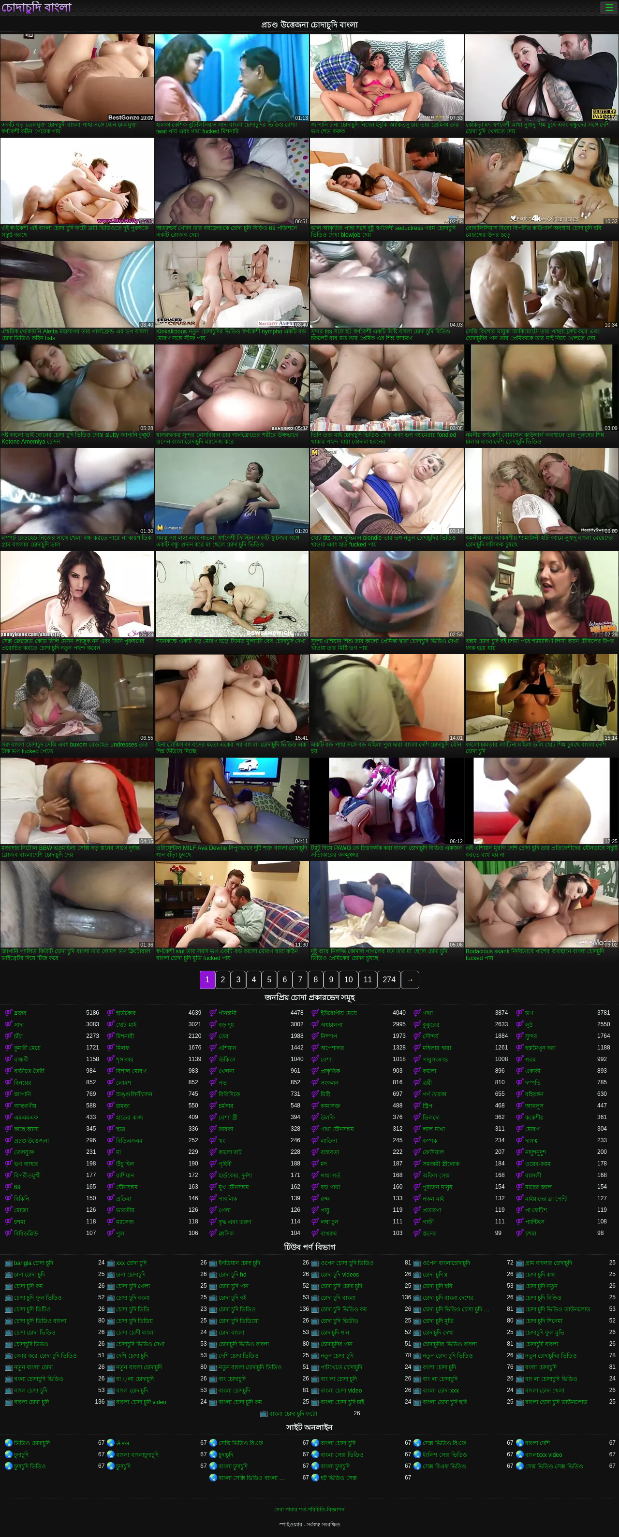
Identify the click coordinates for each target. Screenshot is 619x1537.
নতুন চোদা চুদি (337, 1355)
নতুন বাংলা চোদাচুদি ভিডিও (250, 1367)
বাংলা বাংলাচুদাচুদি (137, 1454)
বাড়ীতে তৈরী (29, 1071)
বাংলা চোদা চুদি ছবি (445, 1402)
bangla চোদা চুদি (33, 1263)
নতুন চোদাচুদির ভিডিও (551, 1355)
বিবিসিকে (229, 1094)
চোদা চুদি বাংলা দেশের (448, 1297)
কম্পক (430, 1140)
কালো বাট (230, 1152)
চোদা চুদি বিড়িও (543, 1297)
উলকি (328, 1117)
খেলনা (226, 1071)
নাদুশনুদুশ (535, 1152)
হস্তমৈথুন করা (540, 1048)
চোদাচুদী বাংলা (541, 1344)
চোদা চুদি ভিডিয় (134, 1321)
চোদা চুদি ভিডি (132, 1309)
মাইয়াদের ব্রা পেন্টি (546, 1198)
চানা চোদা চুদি (29, 1274)
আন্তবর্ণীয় (25, 1106)
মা (118, 1152)
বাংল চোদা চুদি (30, 1390)
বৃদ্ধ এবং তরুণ (235, 1222)
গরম (530, 1059)
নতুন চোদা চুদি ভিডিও (448, 1355)
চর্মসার (226, 1106)
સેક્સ (123, 1443)
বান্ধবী (21, 1059)
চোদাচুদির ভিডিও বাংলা (450, 1344)
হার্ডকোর (126, 1013)
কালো (429, 1071)
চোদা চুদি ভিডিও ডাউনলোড (557, 1309)
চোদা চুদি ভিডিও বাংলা (40, 1321)
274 (389, 980)
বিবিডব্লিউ (26, 1233)
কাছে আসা (26, 1129)
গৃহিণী (225, 1164)
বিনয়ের (22, 1082)
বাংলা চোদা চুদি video (141, 1402)
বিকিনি (21, 1198)
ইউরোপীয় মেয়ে (339, 1013)
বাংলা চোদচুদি (234, 1390)
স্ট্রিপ (427, 1106)
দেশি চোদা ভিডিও (239, 1355)
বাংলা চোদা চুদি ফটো (293, 1413)
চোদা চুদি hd (233, 1274)
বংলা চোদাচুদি (541, 1367)
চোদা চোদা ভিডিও (35, 1332)
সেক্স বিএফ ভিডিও (444, 1466)
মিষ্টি (325, 1094)
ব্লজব (20, 1013)
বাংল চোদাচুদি (131, 1390)
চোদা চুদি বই (233, 1297)
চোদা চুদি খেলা (133, 1286)
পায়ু (325, 1210)
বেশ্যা (327, 1059)
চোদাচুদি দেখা (438, 1332)
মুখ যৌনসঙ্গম (234, 1187)
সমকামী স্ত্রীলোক (441, 1164)
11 (368, 980)
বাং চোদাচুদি (232, 1379)
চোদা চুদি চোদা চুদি (341, 1286)
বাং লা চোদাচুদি (440, 1379)
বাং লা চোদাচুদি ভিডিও (551, 1379)
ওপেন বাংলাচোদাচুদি (446, 1263)
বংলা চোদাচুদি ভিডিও (38, 1379)
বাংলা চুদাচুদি (233, 1466)
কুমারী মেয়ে (27, 1048)
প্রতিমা (123, 1198)
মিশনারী (125, 1036)
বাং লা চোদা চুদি (339, 1379)
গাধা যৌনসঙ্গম (337, 1129)
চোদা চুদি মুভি (438, 1321)
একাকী (532, 1071)
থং (222, 1140)
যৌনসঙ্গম (127, 1187)
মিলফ (123, 1048)
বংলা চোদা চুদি (439, 1367)
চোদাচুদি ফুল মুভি (545, 1332)
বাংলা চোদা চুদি (31, 1402)
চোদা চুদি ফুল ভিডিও (38, 1297)
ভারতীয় (125, 1210)
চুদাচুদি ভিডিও (30, 1466)
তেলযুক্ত (24, 1152)
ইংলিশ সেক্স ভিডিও (445, 1454)
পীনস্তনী (227, 1013)
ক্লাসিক (226, 1233)
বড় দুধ (226, 1024)
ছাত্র (120, 1129)
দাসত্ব (531, 1140)
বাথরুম (329, 1233)
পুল (120, 1233)
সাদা (19, 1024)
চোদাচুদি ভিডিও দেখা (140, 1344)
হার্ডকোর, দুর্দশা (235, 1175)
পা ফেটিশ (536, 1210)
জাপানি (22, 1094)
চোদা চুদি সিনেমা (544, 1321)
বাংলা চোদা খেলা (545, 1390)
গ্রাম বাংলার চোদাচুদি (549, 1263)
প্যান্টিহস (535, 1222)
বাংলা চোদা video (341, 1390)
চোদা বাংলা (231, 1332)
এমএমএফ (26, 1117)
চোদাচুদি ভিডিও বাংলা (244, 1344)
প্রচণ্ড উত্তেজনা (31, 1140)
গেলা (225, 1210)
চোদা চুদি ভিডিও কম (344, 1309)
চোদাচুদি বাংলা (36, 7)
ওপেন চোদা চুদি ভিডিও (347, 1263)
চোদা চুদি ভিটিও (32, 1309)
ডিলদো (431, 1117)
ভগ (529, 1013)
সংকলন (330, 1082)
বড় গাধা (330, 1187)
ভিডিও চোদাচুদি (32, 1443)
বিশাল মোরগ (131, 1071)
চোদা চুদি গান (234, 1286)
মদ (324, 1164)
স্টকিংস (227, 1059)
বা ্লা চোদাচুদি (134, 1379)
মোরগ (532, 1129)
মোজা (21, 1210)
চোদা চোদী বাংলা (135, 1332)
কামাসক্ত (330, 1106)
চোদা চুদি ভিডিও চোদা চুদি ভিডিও (459, 1309)
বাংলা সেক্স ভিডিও (342, 1454)
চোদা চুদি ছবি (438, 1286)
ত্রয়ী (427, 1082)
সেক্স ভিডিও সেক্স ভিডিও (554, 1466)
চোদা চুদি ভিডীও (339, 1321)
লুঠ (528, 1024)
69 (17, 1187)
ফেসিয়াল (433, 1152)
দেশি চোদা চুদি (132, 1355)
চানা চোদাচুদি (130, 1274)
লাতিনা (329, 1140)
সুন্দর (531, 1036)
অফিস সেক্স (436, 1175)
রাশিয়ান (125, 1175)
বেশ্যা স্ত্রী (228, 1117)
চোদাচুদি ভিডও (31, 1344)
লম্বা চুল (330, 1222)
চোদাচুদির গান (337, 1344)
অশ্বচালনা (331, 1024)
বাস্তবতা (330, 1152)
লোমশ (123, 1082)
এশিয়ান (227, 1048)
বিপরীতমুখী (27, 1175)
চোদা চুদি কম (28, 1286)
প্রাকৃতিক (330, 1071)
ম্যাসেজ (125, 1222)
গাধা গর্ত (330, 1175)
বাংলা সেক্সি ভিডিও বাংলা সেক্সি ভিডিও (255, 1478)
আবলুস (534, 1106)
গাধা (428, 1013)
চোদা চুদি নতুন (541, 1286)
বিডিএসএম (129, 1140)
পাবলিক (228, 1198)
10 (348, 980)
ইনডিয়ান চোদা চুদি (240, 1263)
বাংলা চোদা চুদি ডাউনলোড (556, 1402)
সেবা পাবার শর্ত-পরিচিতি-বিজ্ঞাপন (309, 1509)
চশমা (19, 1222)
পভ (223, 1082)
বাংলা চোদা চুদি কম (240, 1402)
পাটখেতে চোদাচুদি (341, 1367)
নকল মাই (433, 1198)
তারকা (226, 1129)
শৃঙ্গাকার (124, 1059)
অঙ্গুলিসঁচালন (134, 1094)
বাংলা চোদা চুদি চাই (342, 1402)
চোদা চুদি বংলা (132, 1297)
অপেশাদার (332, 1048)
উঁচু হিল (124, 1164)
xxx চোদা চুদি (131, 1263)
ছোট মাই (126, 1024)
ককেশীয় (534, 1117)
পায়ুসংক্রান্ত (435, 1059)
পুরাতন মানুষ (437, 1187)
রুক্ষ (325, 1198)
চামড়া (123, 1106)
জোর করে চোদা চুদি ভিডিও (45, 1355)
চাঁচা (18, 1036)
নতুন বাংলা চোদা (33, 1367)
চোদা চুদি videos (340, 1274)
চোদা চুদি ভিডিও (237, 1309)
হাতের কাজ (129, 1117)
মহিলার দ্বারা (437, 1048)
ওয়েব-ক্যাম (538, 1164)
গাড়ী (428, 1222)
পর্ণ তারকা (434, 1094)
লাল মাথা (433, 1129)
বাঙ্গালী (533, 1175)
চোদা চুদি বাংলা (338, 1297)
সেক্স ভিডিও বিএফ (444, 1443)
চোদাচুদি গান (335, 1332)
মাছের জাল (538, 1187)
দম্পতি (533, 1082)
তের (224, 1036)
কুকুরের (431, 1024)
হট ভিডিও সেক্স (339, 1478)
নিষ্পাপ (329, 1036)
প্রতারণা (432, 1210)
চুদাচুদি (21, 1454)
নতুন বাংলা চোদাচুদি (139, 1367)
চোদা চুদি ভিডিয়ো (239, 1321)
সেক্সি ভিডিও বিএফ (241, 1443)
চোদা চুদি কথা (540, 1274)
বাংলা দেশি (537, 1443)
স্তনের (429, 1233)
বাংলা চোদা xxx (441, 1390)
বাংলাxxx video (543, 1454)
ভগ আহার (26, 1164)
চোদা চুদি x (435, 1274)
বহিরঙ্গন (534, 1094)
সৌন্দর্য (431, 1036)
